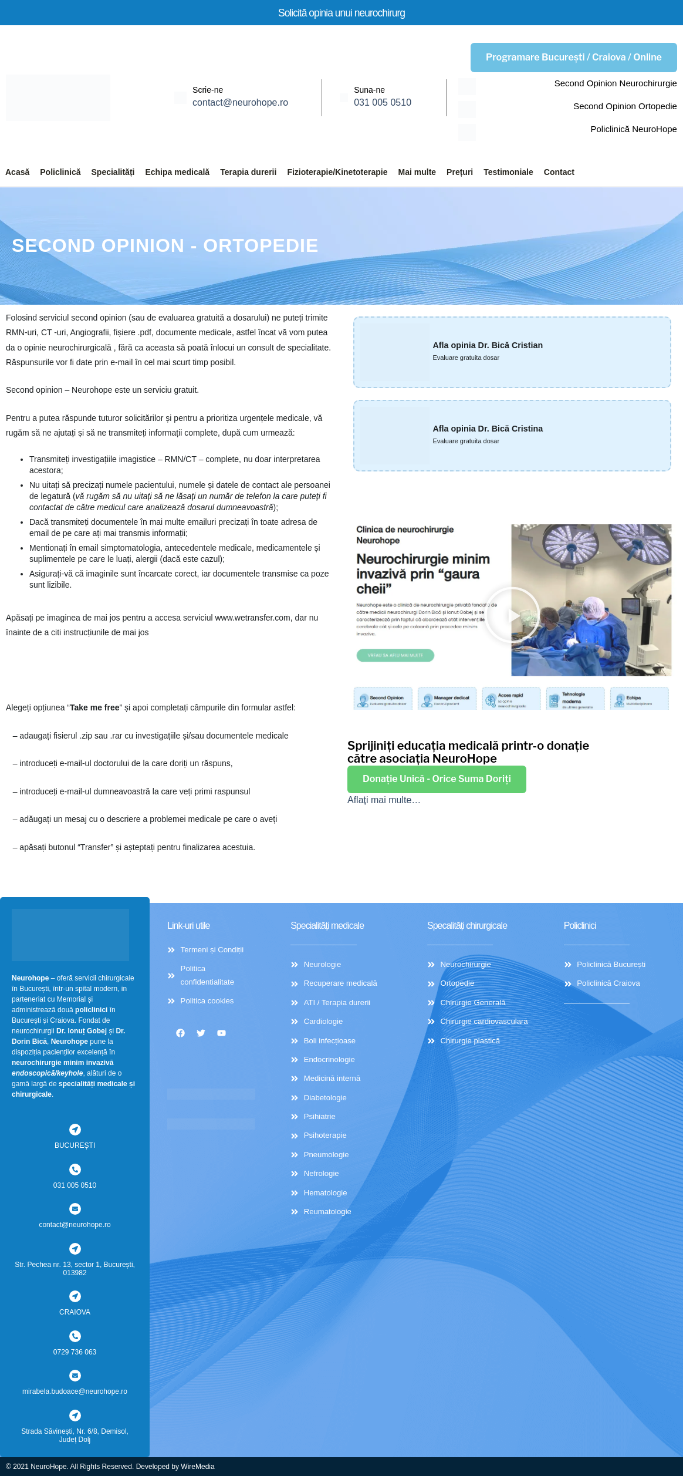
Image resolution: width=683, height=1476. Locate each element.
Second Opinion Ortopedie (625, 106)
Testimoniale (508, 172)
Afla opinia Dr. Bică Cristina (494, 428)
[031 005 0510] (75, 1169)
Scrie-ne (207, 90)
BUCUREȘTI (75, 1145)
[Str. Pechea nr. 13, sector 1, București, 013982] (75, 1249)
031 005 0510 (382, 102)
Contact (559, 172)
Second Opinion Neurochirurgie (615, 83)
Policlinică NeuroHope (633, 129)
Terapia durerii (248, 172)
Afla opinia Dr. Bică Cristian (494, 345)
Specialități (113, 172)
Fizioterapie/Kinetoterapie (337, 172)
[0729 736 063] (75, 1336)
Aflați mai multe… (384, 802)
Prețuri (460, 172)
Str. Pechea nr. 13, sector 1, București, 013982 (75, 1269)
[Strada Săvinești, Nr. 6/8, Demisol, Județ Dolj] (75, 1415)
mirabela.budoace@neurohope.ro (74, 1391)
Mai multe (417, 172)
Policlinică (60, 172)
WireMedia (197, 1466)
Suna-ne (369, 90)
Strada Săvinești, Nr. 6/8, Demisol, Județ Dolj (75, 1435)
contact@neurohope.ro (240, 102)
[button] (512, 617)
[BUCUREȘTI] (75, 1129)
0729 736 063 (74, 1352)
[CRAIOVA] (75, 1296)
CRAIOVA (74, 1312)
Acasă (17, 172)
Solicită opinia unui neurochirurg (341, 12)
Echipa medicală (177, 172)
